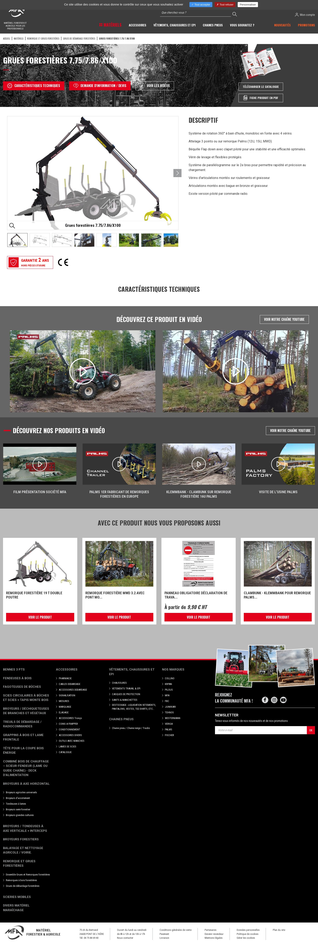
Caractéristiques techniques (33, 85)
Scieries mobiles (17, 897)
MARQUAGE (65, 706)
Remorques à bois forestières (21, 880)
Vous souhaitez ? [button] (242, 25)
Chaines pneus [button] (213, 25)
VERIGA (169, 723)
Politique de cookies (247, 933)
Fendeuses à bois (17, 678)
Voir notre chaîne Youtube (284, 319)
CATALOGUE (65, 752)
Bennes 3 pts (14, 669)
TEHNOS (169, 712)
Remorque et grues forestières (43, 38)
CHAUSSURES (119, 682)
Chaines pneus (121, 719)
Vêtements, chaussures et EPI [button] (175, 25)
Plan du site (279, 929)
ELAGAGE (64, 712)
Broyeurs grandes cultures (20, 815)
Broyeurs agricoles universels (21, 792)
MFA (167, 695)
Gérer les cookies (246, 937)
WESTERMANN (172, 718)
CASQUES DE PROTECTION (126, 694)
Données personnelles (248, 929)
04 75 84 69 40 (91, 937)
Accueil (6, 38)
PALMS (168, 729)
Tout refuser (225, 4)
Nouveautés (282, 25)
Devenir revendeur (214, 933)
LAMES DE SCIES (67, 746)
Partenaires (210, 929)
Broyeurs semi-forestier (18, 809)
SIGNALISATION (67, 695)
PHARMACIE (65, 678)
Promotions (306, 25)
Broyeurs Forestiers (21, 839)
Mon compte (305, 15)
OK (310, 730)
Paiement (164, 933)
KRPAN (168, 684)
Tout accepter (200, 4)
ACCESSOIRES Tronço (70, 718)
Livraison (164, 937)
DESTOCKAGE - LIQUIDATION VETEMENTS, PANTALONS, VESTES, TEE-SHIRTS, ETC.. (134, 706)
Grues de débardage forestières (79, 38)
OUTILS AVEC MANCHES (71, 740)
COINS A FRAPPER (68, 723)
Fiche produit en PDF (260, 97)
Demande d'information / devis (99, 85)
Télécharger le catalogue (261, 86)
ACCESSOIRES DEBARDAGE (73, 689)
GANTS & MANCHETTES (124, 699)
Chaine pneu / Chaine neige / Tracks (131, 728)
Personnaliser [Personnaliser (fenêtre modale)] (248, 4)
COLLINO (169, 678)
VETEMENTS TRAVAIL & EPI (126, 688)
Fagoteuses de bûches (22, 687)
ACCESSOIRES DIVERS (70, 735)
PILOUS (169, 689)
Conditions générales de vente (175, 929)
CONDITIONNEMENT (69, 729)
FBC (167, 701)
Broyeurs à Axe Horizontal (26, 784)
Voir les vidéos (155, 85)
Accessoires (66, 669)
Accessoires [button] (137, 25)
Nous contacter (125, 937)
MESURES (64, 701)
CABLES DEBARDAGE (69, 684)
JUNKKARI (170, 706)
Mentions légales (213, 937)
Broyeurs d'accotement (18, 798)
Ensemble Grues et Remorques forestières (28, 874)
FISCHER (169, 735)
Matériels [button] (112, 25)
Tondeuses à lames (16, 803)
